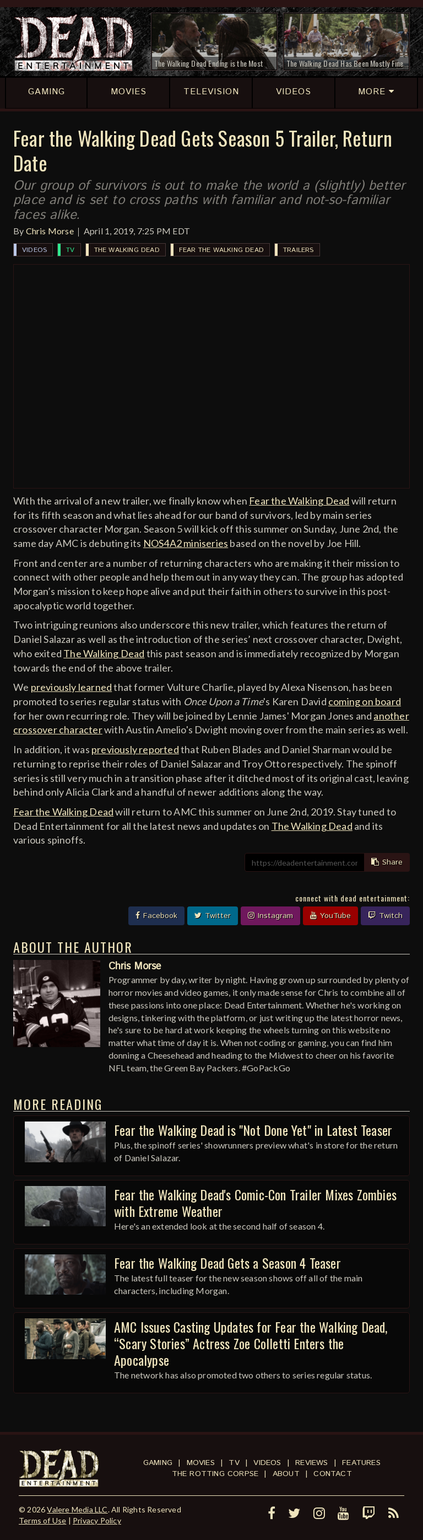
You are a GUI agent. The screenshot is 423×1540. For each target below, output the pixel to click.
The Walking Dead (127, 250)
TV (70, 250)
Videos (34, 250)
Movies (201, 1462)
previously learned (71, 687)
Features (361, 1462)
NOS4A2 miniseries (185, 543)
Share (387, 862)
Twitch (385, 915)
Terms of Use (42, 1520)
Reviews (311, 1462)
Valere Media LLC (77, 1509)
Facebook (156, 915)
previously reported (135, 749)
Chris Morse (50, 231)
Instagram (270, 915)
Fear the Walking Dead (221, 250)
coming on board (364, 701)
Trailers (298, 250)
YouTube (330, 915)
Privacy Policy (97, 1520)
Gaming (157, 1462)
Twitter (212, 915)
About (286, 1473)
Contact (332, 1473)
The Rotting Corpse (215, 1473)
